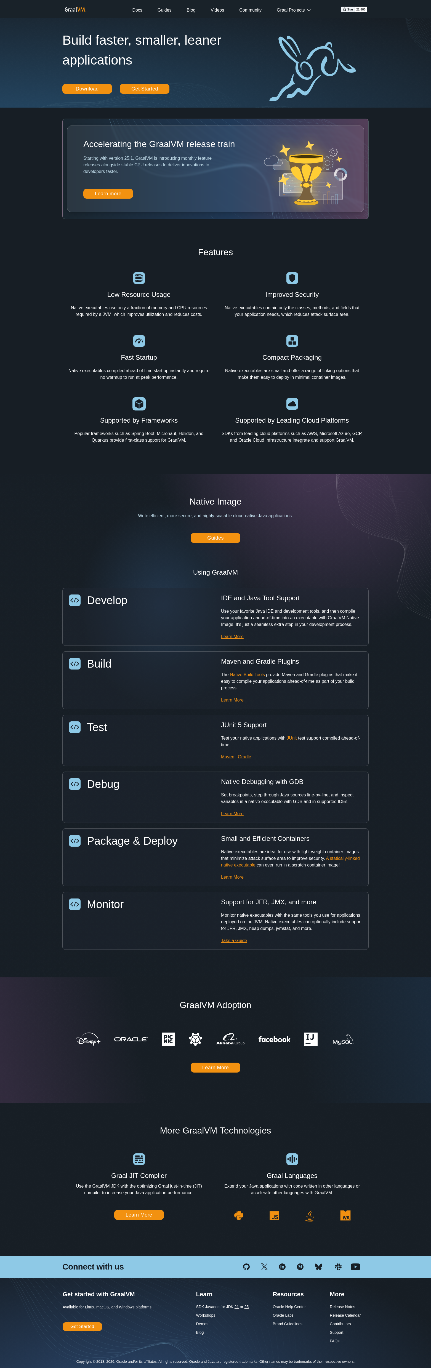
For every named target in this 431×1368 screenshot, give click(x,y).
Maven (227, 756)
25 (246, 1307)
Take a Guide (234, 940)
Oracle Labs (283, 1315)
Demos (202, 1324)
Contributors (340, 1324)
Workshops (206, 1315)
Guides (165, 10)
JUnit (292, 738)
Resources (288, 1294)
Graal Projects (291, 10)
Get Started (144, 89)
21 (237, 1307)
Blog (191, 10)
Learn (204, 1294)
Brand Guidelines (287, 1324)
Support (336, 1332)
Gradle (244, 756)
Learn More (232, 636)
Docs (137, 10)
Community (250, 10)
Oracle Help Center (289, 1307)
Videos (217, 10)
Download (87, 89)
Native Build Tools (247, 674)
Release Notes (342, 1307)
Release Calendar (345, 1315)
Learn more (108, 193)
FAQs (334, 1341)
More (337, 1294)
